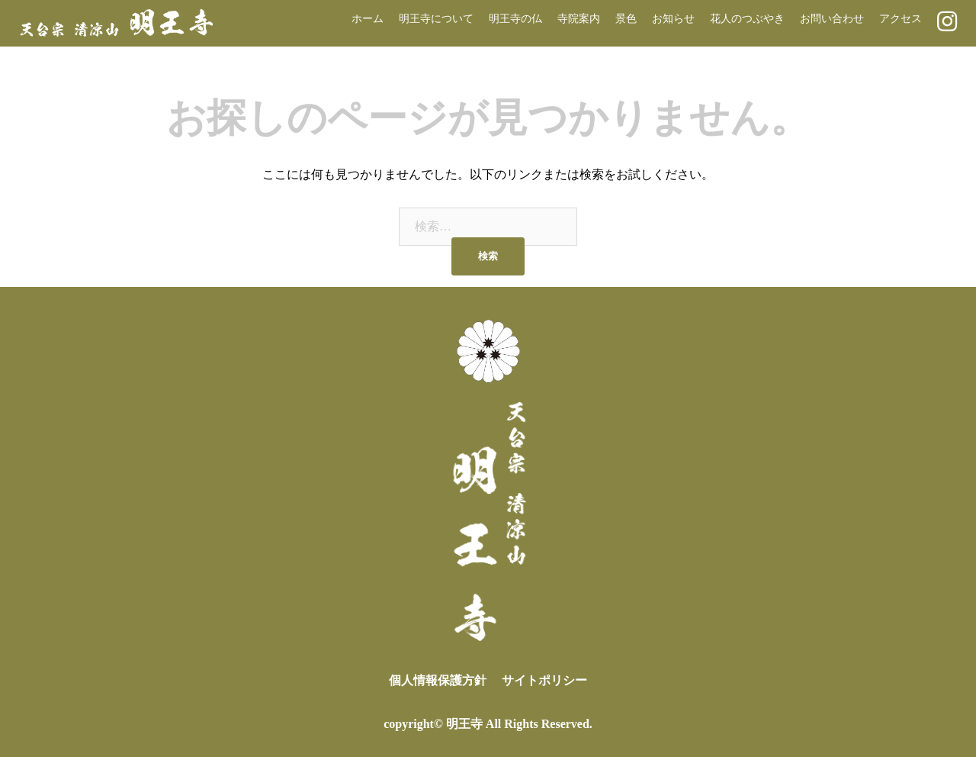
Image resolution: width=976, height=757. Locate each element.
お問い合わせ (832, 18)
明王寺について (436, 18)
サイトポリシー (544, 680)
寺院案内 (578, 18)
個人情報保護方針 (437, 680)
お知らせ (673, 18)
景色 (626, 18)
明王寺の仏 (515, 18)
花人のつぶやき (747, 18)
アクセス (900, 18)
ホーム (368, 18)
